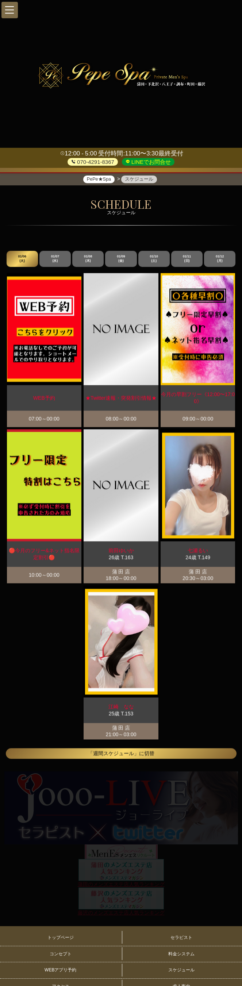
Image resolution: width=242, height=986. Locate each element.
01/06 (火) (22, 259)
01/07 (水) (55, 259)
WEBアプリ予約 (60, 969)
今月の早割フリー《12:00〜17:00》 (198, 398)
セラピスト (181, 937)
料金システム (181, 953)
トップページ (60, 937)
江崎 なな (121, 707)
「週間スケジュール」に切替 (121, 753)
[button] (9, 10)
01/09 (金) (121, 259)
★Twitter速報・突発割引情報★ (121, 398)
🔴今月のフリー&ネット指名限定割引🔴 (44, 554)
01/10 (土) (154, 259)
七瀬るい (198, 551)
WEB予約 (44, 398)
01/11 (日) (187, 259)
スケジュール (181, 969)
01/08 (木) (88, 259)
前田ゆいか (121, 551)
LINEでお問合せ (150, 162)
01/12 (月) (220, 259)
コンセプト (61, 953)
